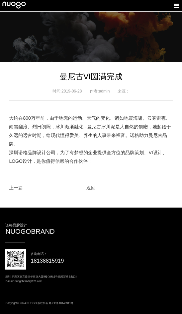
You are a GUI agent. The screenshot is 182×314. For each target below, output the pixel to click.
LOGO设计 (20, 161)
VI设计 (155, 152)
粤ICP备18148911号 (61, 303)
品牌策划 (134, 152)
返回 (91, 187)
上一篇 (16, 187)
